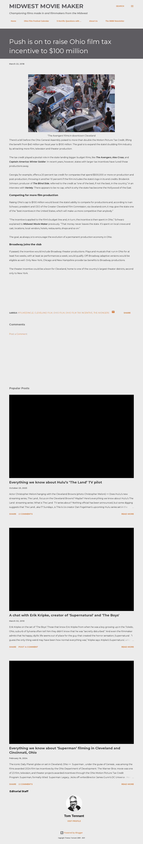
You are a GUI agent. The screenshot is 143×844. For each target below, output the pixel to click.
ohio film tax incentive (79, 313)
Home (11, 21)
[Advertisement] (71, 363)
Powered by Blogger (71, 832)
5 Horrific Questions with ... (67, 21)
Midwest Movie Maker (46, 6)
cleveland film (44, 313)
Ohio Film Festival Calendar (34, 21)
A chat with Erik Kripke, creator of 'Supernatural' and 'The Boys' (64, 615)
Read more (127, 514)
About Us (92, 21)
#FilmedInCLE (26, 313)
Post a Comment (18, 334)
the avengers (101, 313)
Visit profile (74, 821)
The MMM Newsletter (113, 21)
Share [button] (127, 313)
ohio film (59, 313)
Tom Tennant (74, 816)
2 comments (26, 514)
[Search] (120, 6)
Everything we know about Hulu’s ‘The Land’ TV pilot (55, 482)
